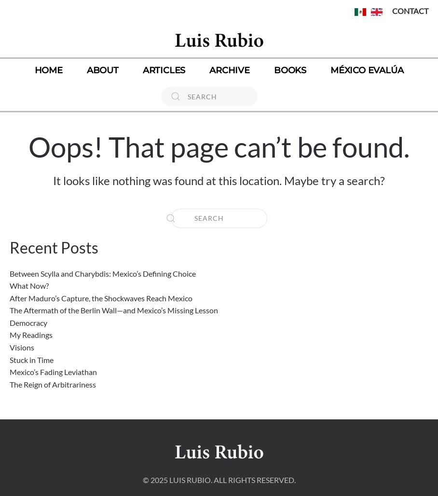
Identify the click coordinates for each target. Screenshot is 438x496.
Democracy (28, 322)
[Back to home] (219, 40)
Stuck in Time (32, 359)
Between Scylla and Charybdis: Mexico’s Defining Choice (103, 273)
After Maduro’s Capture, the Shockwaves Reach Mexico (101, 298)
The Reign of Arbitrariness (53, 384)
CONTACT (410, 10)
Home (49, 70)
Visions (22, 347)
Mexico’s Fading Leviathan (53, 371)
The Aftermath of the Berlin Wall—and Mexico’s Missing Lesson (114, 310)
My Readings (31, 334)
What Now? (29, 285)
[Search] (209, 96)
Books (290, 70)
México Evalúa (366, 70)
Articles (164, 70)
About (103, 70)
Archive (229, 70)
